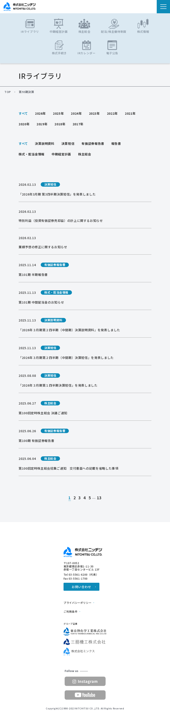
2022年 (112, 113)
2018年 (59, 124)
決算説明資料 (44, 143)
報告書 (116, 143)
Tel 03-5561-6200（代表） (81, 574)
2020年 (24, 124)
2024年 (76, 113)
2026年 (40, 113)
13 (99, 498)
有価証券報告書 (92, 143)
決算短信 (68, 143)
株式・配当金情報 (31, 154)
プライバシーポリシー (77, 602)
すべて (23, 113)
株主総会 (84, 154)
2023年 (94, 113)
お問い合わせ (81, 587)
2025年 (58, 113)
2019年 (42, 124)
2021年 (130, 113)
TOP (7, 92)
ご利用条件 (70, 611)
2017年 (78, 124)
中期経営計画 (61, 154)
